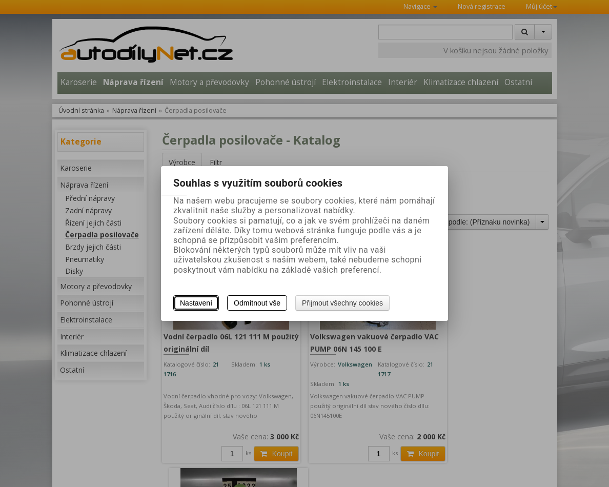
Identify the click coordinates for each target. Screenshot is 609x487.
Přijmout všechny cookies (342, 303)
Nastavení (196, 303)
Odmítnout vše (257, 303)
